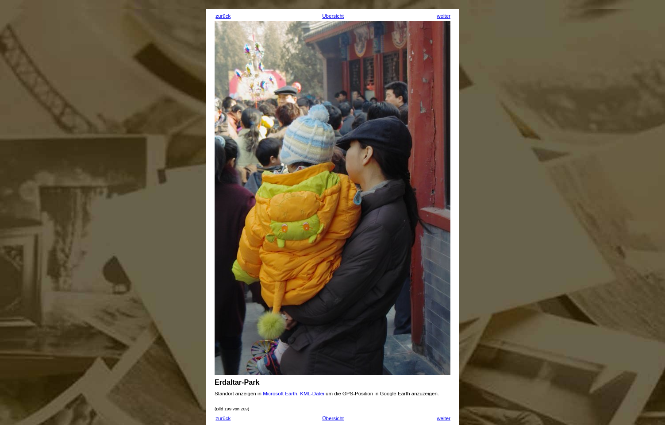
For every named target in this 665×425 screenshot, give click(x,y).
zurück (223, 16)
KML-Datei (312, 393)
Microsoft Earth (280, 393)
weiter (443, 16)
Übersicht (333, 16)
